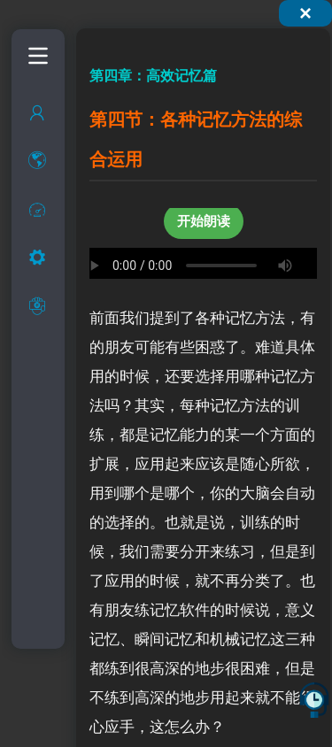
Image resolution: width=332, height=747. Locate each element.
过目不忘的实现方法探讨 (60, 298)
